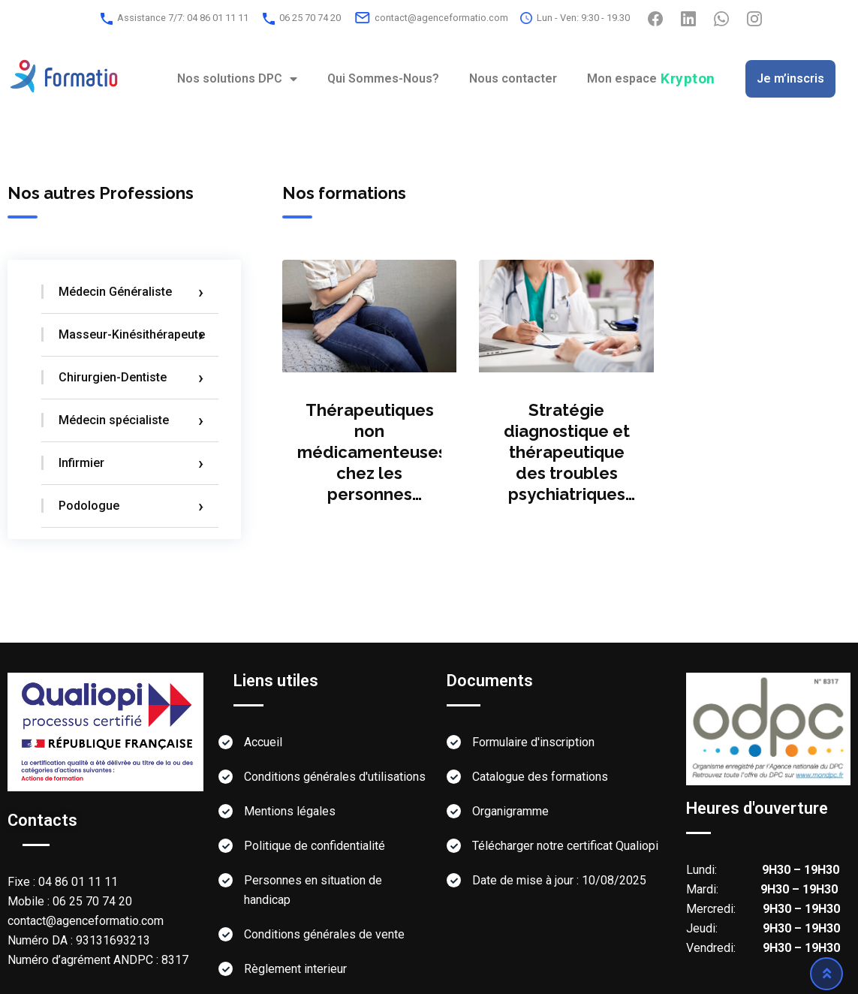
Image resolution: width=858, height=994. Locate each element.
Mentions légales (290, 811)
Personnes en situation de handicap (313, 890)
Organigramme (510, 811)
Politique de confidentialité (314, 846)
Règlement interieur (295, 969)
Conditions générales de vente (324, 934)
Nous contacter (513, 78)
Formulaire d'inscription (533, 742)
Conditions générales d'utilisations (335, 777)
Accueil (263, 742)
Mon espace (651, 78)
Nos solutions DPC (237, 78)
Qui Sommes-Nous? (383, 78)
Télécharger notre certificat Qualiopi (565, 846)
